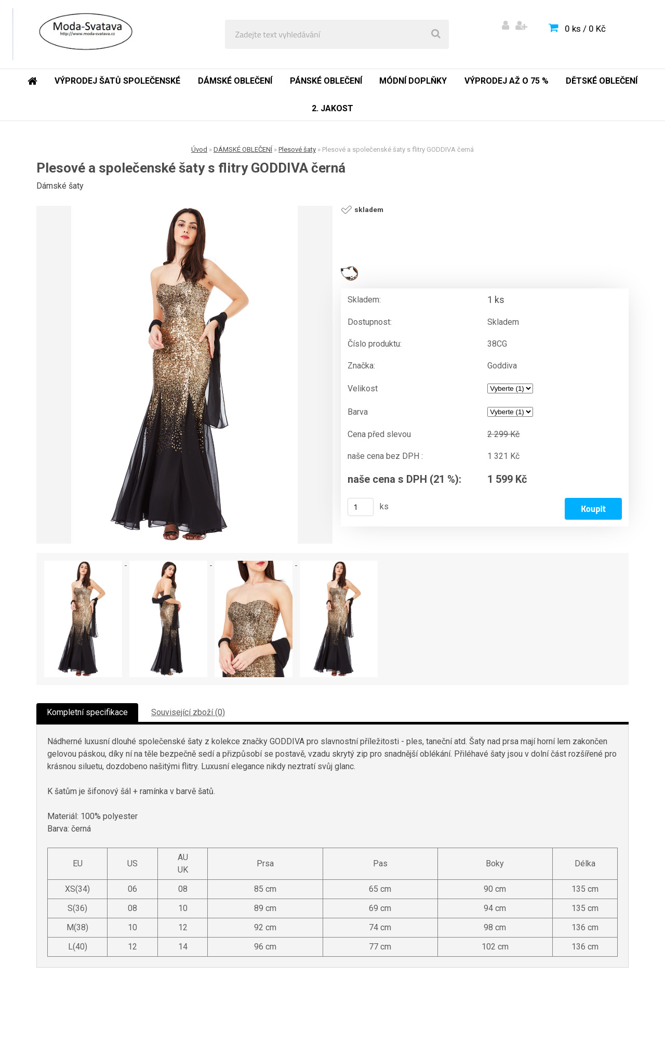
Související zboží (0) (188, 712)
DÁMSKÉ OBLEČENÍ (243, 149)
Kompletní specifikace (87, 712)
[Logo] (83, 34)
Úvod (199, 149)
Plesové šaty (297, 149)
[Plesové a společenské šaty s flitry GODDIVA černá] (184, 375)
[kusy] (361, 507)
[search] (436, 34)
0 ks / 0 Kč (585, 28)
